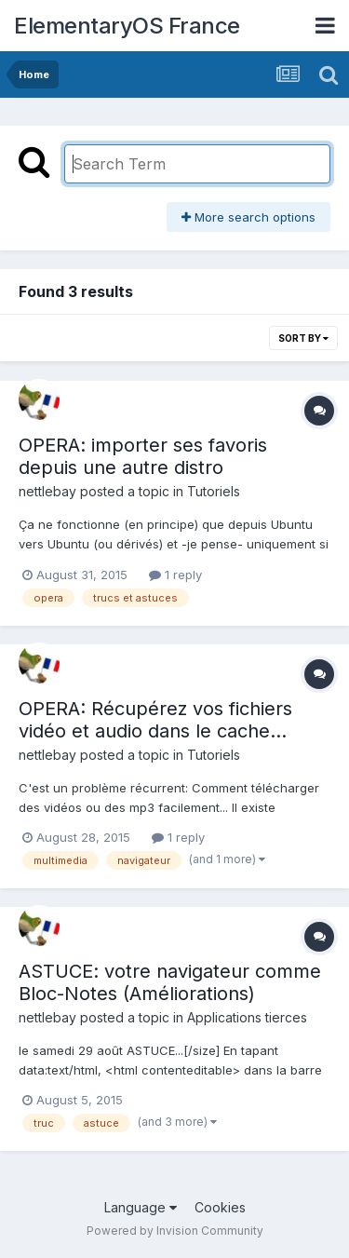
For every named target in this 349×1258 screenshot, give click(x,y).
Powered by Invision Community (175, 1231)
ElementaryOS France (127, 25)
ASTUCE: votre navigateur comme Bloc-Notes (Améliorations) (170, 982)
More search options (248, 217)
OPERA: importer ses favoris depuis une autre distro (143, 456)
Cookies (220, 1207)
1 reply (175, 574)
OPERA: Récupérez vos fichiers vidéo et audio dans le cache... (155, 719)
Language (140, 1207)
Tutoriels (213, 491)
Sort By (303, 338)
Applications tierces (247, 1017)
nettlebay (47, 491)
